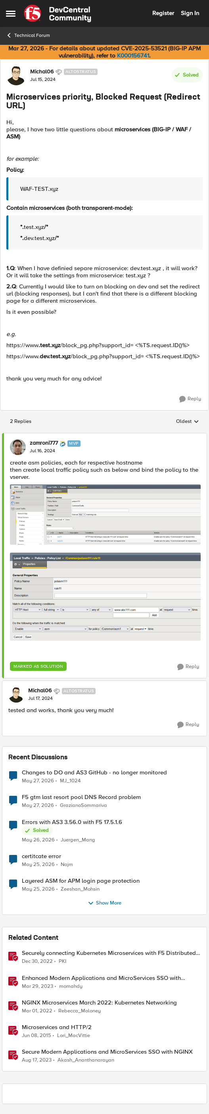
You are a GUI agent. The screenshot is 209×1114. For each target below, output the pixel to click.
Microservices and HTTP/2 (57, 1027)
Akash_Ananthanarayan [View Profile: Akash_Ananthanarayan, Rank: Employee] (86, 1060)
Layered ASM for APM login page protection (81, 881)
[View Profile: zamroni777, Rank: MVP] (18, 447)
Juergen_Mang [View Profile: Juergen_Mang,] (78, 840)
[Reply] (190, 399)
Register (163, 13)
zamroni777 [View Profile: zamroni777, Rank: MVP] (44, 443)
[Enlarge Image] (105, 514)
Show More (104, 903)
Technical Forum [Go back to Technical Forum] (28, 35)
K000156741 (133, 55)
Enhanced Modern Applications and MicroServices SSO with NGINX (101, 978)
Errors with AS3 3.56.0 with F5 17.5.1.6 (72, 822)
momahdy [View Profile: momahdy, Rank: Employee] (70, 986)
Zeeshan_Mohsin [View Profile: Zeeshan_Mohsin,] (80, 889)
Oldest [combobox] (187, 422)
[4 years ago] (37, 1011)
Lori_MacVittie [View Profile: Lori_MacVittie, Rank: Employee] (73, 1035)
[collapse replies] (104, 437)
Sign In (190, 13)
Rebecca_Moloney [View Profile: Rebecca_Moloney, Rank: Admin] (79, 1011)
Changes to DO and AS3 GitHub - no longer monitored (94, 772)
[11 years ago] (36, 1035)
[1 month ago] (38, 781)
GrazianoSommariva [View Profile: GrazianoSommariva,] (83, 806)
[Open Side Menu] (10, 13)
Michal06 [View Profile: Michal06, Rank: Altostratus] (42, 72)
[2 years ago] (37, 1060)
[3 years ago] (37, 961)
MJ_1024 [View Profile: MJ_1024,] (70, 781)
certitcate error (41, 856)
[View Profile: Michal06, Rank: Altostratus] (16, 75)
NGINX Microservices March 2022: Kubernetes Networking (99, 1002)
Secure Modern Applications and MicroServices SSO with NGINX (107, 1052)
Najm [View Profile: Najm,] (67, 864)
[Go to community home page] (57, 13)
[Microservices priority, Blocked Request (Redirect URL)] (42, 451)
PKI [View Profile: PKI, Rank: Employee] (62, 961)
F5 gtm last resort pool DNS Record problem (81, 797)
